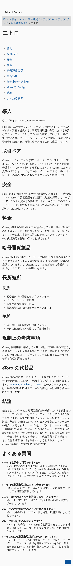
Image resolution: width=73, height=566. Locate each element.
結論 (9, 93)
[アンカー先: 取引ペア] (25, 151)
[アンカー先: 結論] (16, 401)
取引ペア (12, 54)
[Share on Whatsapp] (26, 40)
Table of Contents (13, 12)
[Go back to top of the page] (68, 562)
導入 (9, 49)
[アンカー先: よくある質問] (35, 453)
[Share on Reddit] (20, 40)
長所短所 (12, 76)
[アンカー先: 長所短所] (25, 277)
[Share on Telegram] (31, 40)
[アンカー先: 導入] (16, 111)
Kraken (37, 384)
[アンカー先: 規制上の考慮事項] (44, 338)
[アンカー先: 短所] (13, 316)
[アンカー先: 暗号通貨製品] (35, 248)
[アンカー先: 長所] (13, 287)
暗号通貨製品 (15, 71)
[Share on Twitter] (10, 40)
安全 (9, 60)
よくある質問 (15, 98)
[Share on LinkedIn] (15, 40)
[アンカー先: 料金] (16, 218)
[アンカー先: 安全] (16, 184)
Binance (14, 384)
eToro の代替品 (16, 87)
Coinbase (26, 384)
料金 (9, 65)
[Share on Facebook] (4, 40)
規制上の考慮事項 (18, 82)
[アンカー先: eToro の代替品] (38, 368)
